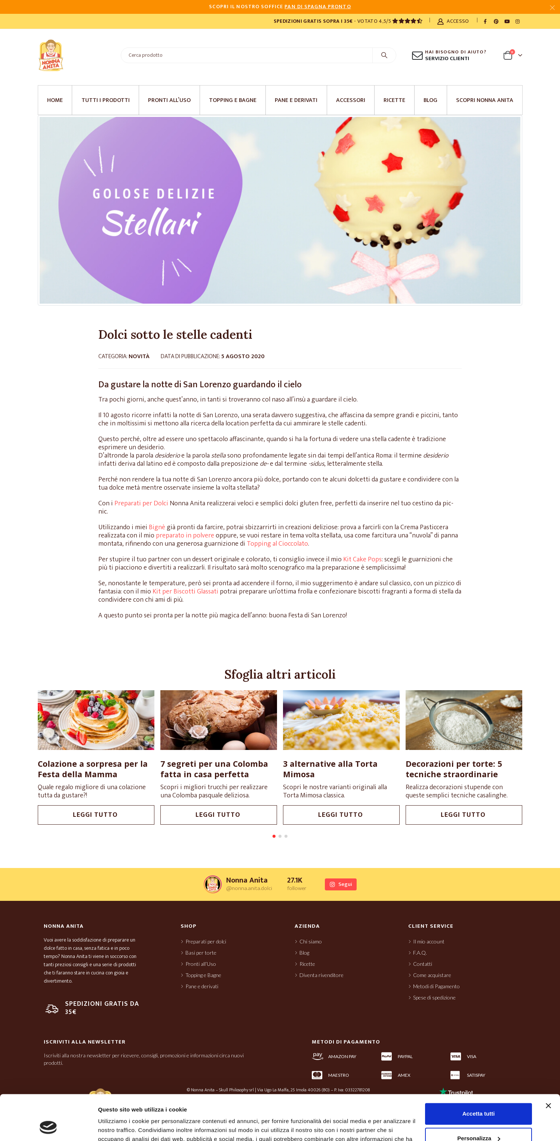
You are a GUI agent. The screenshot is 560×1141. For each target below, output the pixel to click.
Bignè (157, 527)
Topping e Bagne (232, 100)
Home (55, 100)
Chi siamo (310, 945)
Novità (139, 356)
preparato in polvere (185, 535)
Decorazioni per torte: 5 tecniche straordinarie (454, 768)
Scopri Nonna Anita (484, 100)
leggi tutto (96, 815)
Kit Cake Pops (362, 559)
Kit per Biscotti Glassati (185, 591)
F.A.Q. (420, 956)
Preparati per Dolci (141, 503)
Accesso (453, 21)
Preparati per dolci (205, 945)
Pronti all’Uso (169, 100)
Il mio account (428, 945)
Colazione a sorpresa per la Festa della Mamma (93, 768)
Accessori (350, 100)
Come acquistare (432, 979)
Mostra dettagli (118, 1126)
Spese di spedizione (434, 1001)
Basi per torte (200, 956)
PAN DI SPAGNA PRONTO (317, 6)
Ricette (394, 100)
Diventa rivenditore (321, 979)
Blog (430, 100)
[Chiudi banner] (548, 1063)
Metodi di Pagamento (436, 990)
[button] (274, 840)
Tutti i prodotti (105, 100)
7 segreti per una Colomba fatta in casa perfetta (214, 768)
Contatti (422, 967)
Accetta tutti (478, 1071)
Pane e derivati (296, 100)
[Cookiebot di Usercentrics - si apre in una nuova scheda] (48, 1126)
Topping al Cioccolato (276, 543)
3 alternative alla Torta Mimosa (330, 768)
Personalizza (478, 1095)
